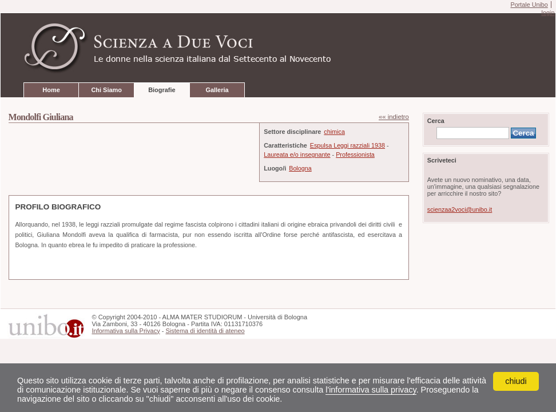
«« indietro (394, 116)
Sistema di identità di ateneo (204, 330)
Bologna (300, 168)
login (547, 12)
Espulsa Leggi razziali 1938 (347, 145)
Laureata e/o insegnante (297, 154)
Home (50, 89)
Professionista (355, 154)
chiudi (516, 381)
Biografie (161, 89)
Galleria (216, 89)
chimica (334, 131)
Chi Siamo (106, 89)
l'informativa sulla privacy (370, 389)
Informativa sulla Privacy (126, 330)
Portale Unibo (528, 4)
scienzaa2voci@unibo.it (459, 209)
